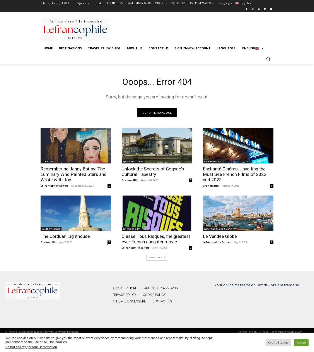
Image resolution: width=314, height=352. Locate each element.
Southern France (51, 228)
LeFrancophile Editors (54, 185)
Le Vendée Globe (220, 236)
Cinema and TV (212, 161)
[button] (268, 58)
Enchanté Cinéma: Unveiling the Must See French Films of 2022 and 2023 (234, 174)
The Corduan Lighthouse (65, 236)
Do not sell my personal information (31, 347)
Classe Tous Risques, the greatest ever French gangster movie (156, 239)
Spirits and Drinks (133, 161)
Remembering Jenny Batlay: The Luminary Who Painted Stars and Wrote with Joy (74, 174)
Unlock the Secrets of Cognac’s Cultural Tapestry (153, 171)
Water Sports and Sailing (218, 228)
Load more (157, 257)
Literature (47, 161)
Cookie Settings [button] (278, 342)
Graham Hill (130, 180)
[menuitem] (243, 3)
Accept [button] (301, 342)
